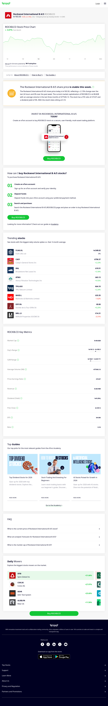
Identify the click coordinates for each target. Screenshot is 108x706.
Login (98, 3)
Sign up (7, 64)
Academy (54, 224)
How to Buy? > (37, 75)
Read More (12, 498)
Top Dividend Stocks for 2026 (20, 477)
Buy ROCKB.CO (54, 158)
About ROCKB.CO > (21, 75)
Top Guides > (51, 75)
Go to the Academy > (54, 505)
